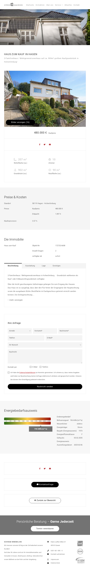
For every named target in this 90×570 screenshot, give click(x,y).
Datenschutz (53, 563)
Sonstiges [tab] (56, 266)
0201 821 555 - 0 (54, 550)
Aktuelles (68, 5)
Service (58, 5)
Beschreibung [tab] (13, 266)
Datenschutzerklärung (27, 372)
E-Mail (34, 367)
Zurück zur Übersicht (45, 500)
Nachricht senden (45, 386)
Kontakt (77, 5)
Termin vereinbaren (45, 528)
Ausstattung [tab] (30, 266)
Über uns (49, 5)
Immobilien (40, 5)
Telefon (45, 367)
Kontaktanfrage (45, 484)
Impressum (52, 559)
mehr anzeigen (16, 300)
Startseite (30, 5)
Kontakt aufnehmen (55, 554)
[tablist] (45, 265)
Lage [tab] (44, 266)
